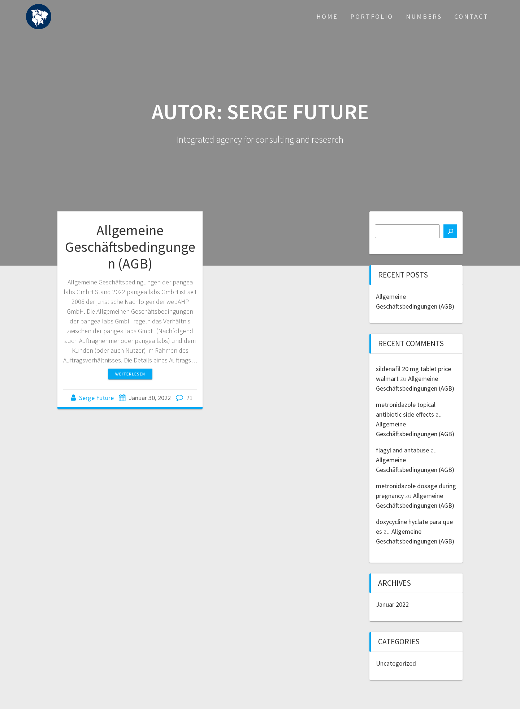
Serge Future (96, 398)
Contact (471, 16)
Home (327, 16)
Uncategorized (396, 663)
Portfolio (371, 16)
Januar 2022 (392, 604)
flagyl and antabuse (402, 450)
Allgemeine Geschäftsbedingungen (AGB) (130, 246)
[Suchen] (450, 231)
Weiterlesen (130, 374)
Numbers (424, 16)
